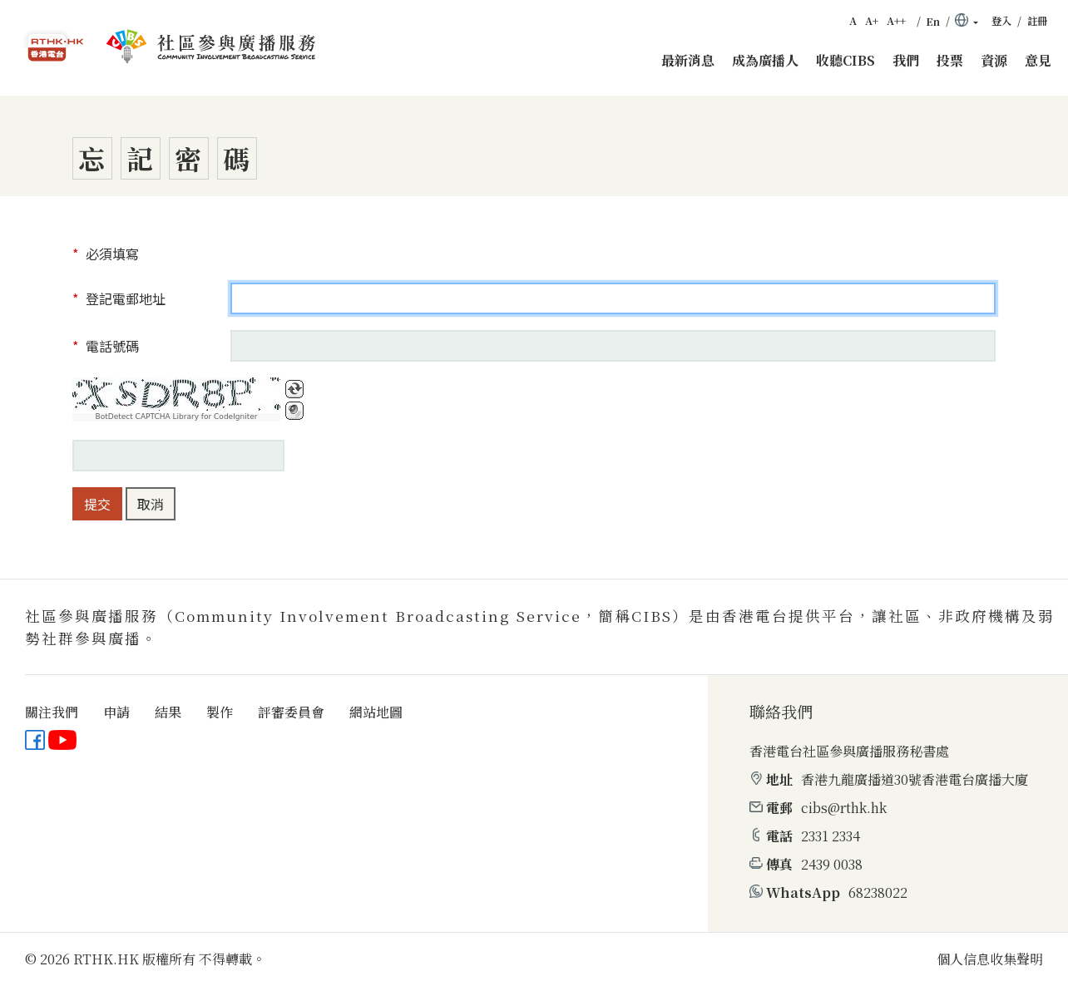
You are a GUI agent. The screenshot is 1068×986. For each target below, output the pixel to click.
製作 (219, 712)
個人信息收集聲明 (990, 959)
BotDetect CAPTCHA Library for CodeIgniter (177, 417)
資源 (994, 60)
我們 (905, 60)
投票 (950, 60)
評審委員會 (291, 712)
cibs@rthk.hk (844, 807)
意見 (1038, 60)
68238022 (877, 892)
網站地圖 (376, 712)
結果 (168, 712)
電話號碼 (110, 346)
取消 (150, 504)
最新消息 (687, 60)
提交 (97, 504)
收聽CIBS (845, 60)
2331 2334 (830, 835)
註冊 (1037, 20)
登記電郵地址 (124, 298)
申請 (116, 712)
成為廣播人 (765, 60)
